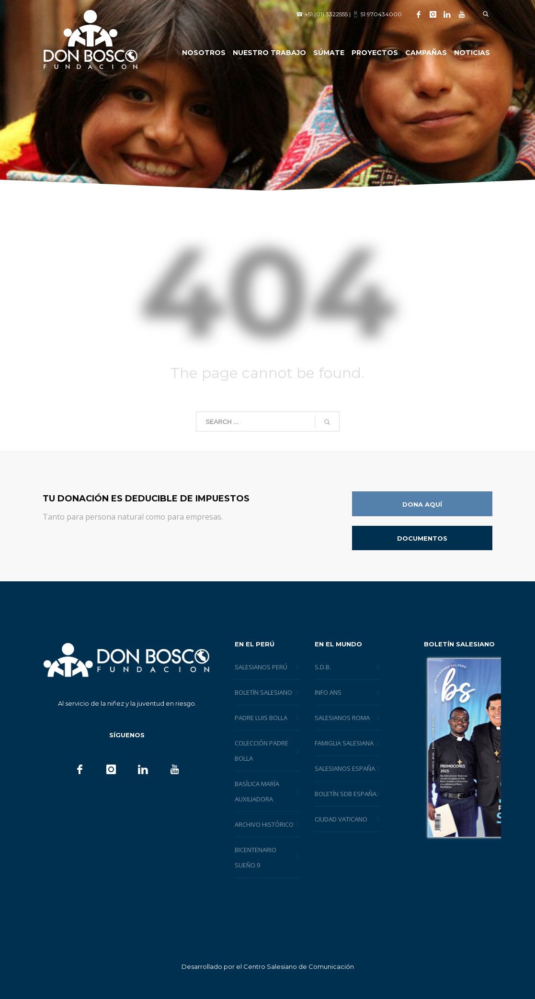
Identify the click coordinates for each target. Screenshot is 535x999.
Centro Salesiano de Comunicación (298, 966)
